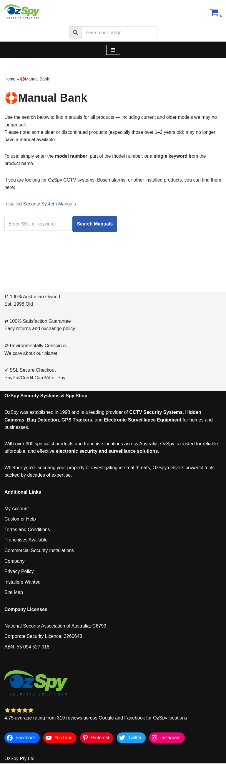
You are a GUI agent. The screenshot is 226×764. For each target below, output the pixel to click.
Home (9, 79)
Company (14, 561)
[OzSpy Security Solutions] (22, 12)
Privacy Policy (19, 571)
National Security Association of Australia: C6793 (55, 626)
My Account (16, 509)
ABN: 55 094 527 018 (26, 647)
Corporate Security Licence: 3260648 (43, 636)
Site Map (13, 592)
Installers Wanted (22, 582)
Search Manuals (95, 224)
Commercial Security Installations (39, 551)
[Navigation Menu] (113, 50)
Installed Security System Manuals (40, 204)
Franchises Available (25, 540)
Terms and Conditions (27, 530)
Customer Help (20, 519)
